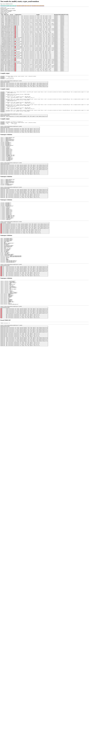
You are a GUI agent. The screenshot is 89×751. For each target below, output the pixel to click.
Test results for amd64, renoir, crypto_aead (23, 5)
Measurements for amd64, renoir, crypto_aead (8, 5)
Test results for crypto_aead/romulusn (37, 5)
